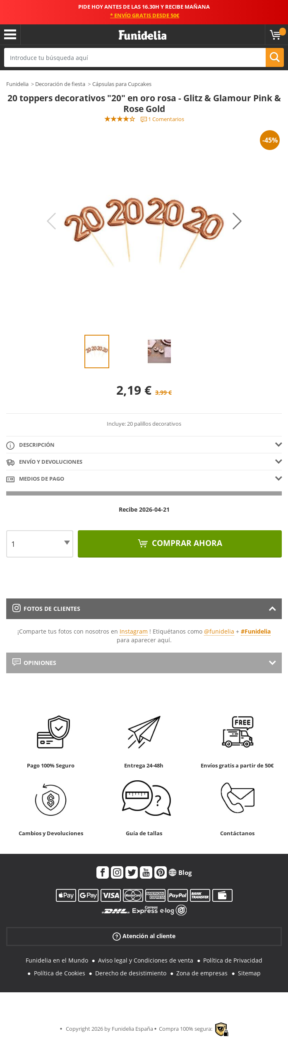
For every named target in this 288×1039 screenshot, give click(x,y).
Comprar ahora (186, 543)
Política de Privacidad (232, 960)
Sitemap (249, 973)
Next (237, 221)
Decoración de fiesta (60, 84)
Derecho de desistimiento (130, 973)
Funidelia (17, 84)
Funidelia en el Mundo (57, 960)
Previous (51, 221)
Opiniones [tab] (34, 663)
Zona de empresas (202, 973)
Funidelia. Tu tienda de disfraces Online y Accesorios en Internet (142, 35)
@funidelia (219, 631)
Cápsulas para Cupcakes (121, 84)
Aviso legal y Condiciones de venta (145, 960)
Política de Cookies (59, 973)
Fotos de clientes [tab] (46, 608)
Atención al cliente (144, 936)
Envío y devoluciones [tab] (44, 462)
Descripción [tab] (30, 445)
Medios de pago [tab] (35, 479)
